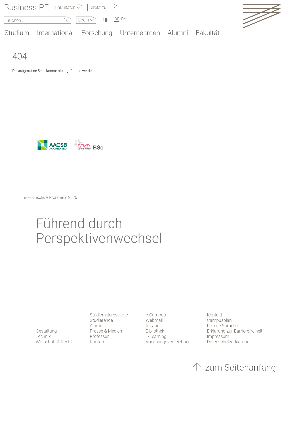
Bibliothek (155, 331)
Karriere (97, 341)
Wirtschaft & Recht (54, 341)
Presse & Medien (106, 331)
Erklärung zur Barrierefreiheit (234, 331)
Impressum (218, 336)
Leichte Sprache (222, 325)
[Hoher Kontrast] (105, 20)
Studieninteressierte (109, 315)
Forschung (96, 33)
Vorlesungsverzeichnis (167, 341)
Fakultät (208, 33)
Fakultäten (66, 7)
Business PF (26, 7)
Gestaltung (46, 331)
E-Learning (156, 336)
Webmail (154, 320)
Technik (43, 336)
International (55, 33)
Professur (99, 336)
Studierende (101, 320)
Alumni (178, 33)
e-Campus (156, 315)
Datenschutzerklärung (228, 341)
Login (84, 20)
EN (123, 19)
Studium (16, 33)
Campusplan (219, 320)
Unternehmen (140, 33)
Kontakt (214, 315)
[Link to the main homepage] (261, 16)
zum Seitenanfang (239, 367)
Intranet (153, 325)
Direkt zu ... (100, 7)
